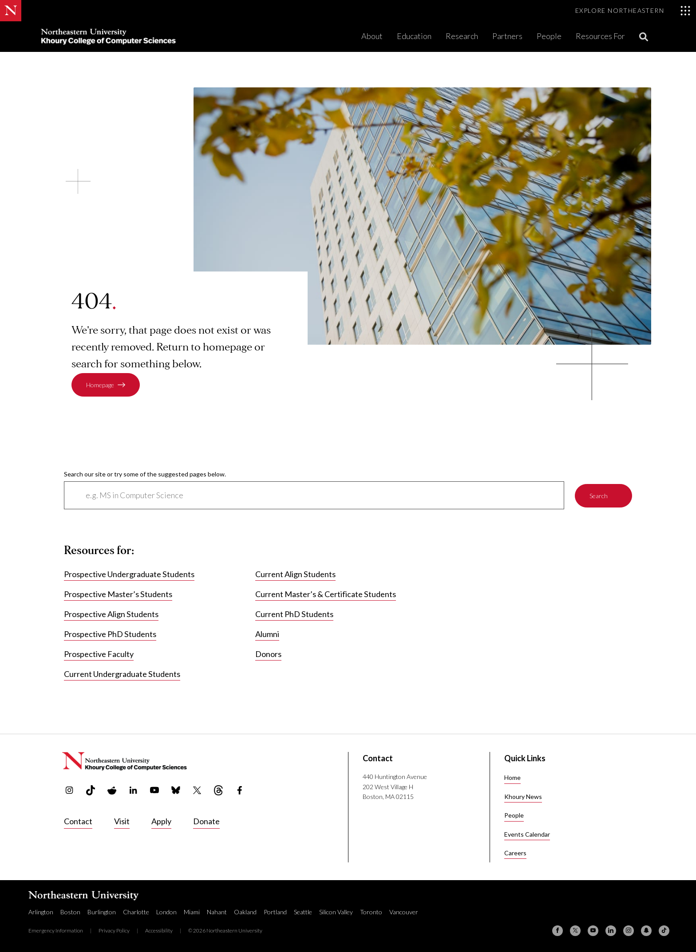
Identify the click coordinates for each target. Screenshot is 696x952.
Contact (78, 821)
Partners (507, 36)
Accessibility (159, 930)
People (549, 36)
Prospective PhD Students (110, 634)
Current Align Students (295, 574)
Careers (515, 853)
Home (512, 777)
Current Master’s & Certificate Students (325, 594)
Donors (268, 654)
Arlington (40, 912)
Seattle (303, 912)
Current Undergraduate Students (122, 674)
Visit (122, 821)
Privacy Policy (114, 930)
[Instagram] (628, 930)
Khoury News (523, 796)
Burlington (101, 912)
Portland (275, 912)
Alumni (267, 634)
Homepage (100, 385)
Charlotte (136, 912)
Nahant (217, 912)
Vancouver (403, 912)
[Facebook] (557, 930)
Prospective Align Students (111, 614)
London (166, 912)
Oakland (245, 912)
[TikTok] (664, 930)
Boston (70, 912)
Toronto (371, 912)
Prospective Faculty (99, 654)
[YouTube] (593, 930)
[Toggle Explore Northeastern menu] (633, 10)
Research (462, 36)
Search (598, 495)
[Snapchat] (646, 930)
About (372, 36)
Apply (161, 821)
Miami (192, 912)
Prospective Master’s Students (118, 594)
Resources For (600, 36)
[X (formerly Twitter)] (575, 930)
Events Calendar (527, 834)
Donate (206, 821)
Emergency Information (55, 930)
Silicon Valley (336, 912)
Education (414, 36)
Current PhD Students (294, 614)
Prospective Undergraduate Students (129, 574)
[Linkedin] (610, 930)
